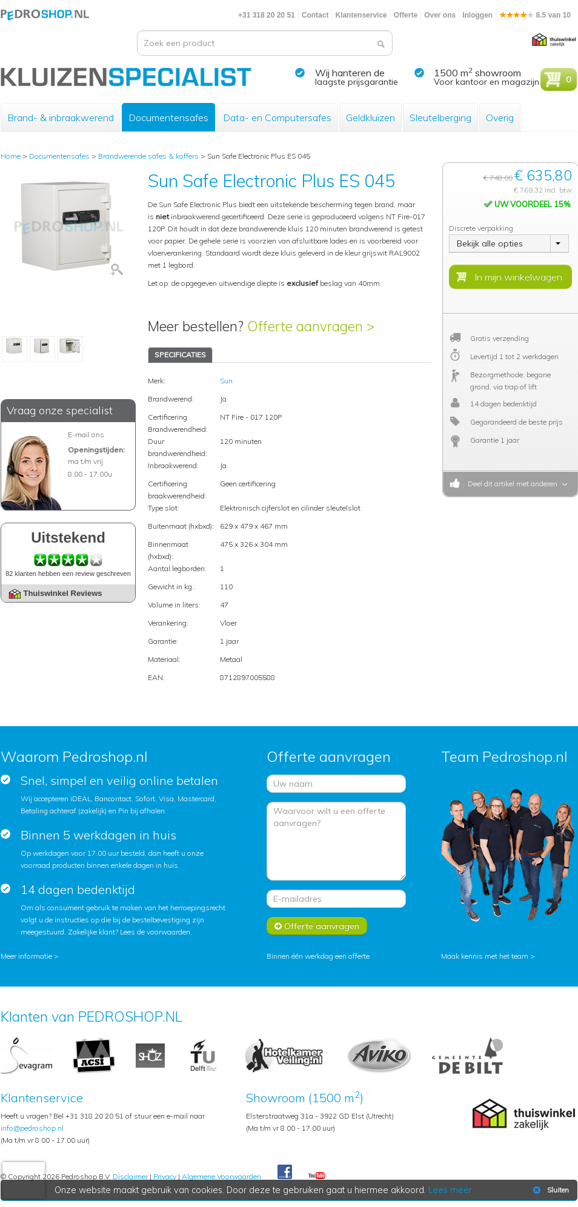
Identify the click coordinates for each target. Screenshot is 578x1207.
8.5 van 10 (535, 15)
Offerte (405, 15)
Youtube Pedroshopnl (316, 1176)
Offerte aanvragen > (310, 326)
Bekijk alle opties (490, 243)
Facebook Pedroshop (284, 1172)
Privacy (164, 1176)
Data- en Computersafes (277, 117)
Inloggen (477, 15)
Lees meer (451, 1190)
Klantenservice (361, 15)
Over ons (440, 15)
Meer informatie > (30, 956)
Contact (315, 15)
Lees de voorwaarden (155, 931)
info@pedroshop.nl (32, 1128)
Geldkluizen (370, 117)
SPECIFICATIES (180, 354)
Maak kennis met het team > (488, 956)
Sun (226, 380)
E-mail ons (86, 434)
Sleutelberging (440, 117)
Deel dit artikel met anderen (510, 483)
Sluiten (550, 1190)
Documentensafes (168, 117)
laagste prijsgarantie (356, 81)
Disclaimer (130, 1176)
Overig (500, 117)
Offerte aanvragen (316, 926)
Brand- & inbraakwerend (60, 117)
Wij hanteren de (350, 73)
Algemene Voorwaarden (221, 1176)
